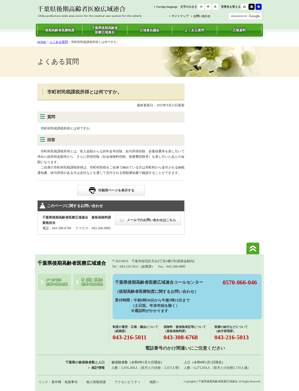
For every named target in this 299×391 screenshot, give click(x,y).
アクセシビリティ (127, 382)
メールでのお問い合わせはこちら (151, 220)
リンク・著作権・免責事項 (58, 382)
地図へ (154, 382)
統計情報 (98, 367)
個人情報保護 (96, 382)
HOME (41, 42)
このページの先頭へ (252, 248)
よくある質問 (59, 42)
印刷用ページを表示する (116, 190)
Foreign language (167, 6)
